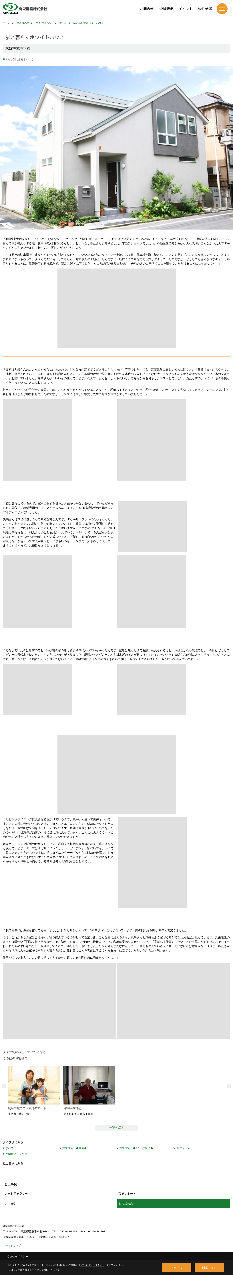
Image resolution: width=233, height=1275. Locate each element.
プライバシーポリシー (92, 1265)
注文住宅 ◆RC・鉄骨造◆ (136, 1148)
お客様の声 (125, 1203)
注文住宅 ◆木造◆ (74, 1148)
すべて (9, 1148)
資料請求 (166, 8)
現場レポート (127, 1193)
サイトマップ (13, 1245)
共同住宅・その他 (16, 1153)
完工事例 (10, 1203)
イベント (186, 8)
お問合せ (147, 8)
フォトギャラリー (16, 1193)
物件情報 (205, 8)
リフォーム (183, 1148)
